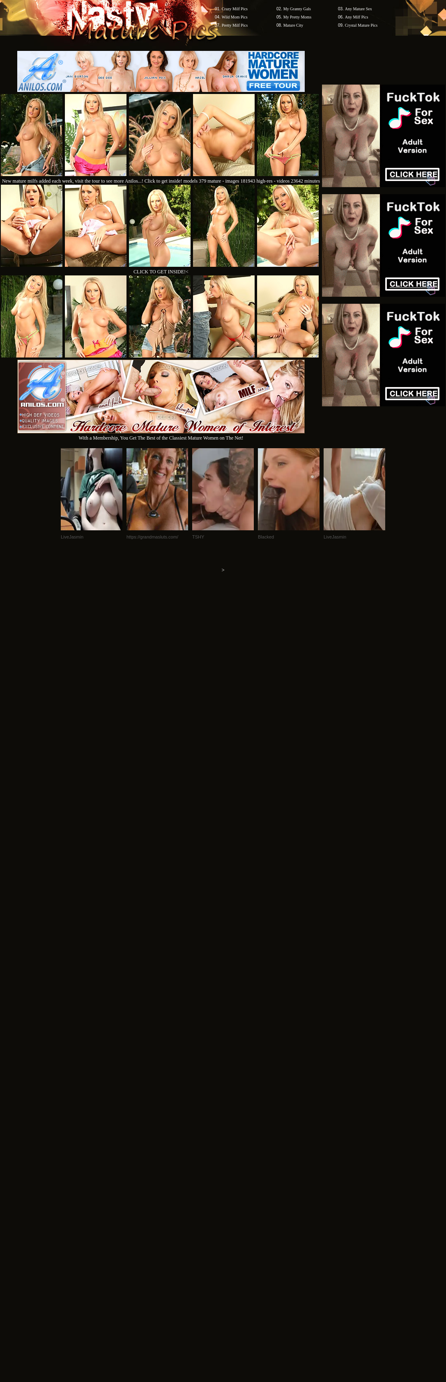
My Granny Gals (297, 9)
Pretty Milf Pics (235, 25)
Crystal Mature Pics (361, 25)
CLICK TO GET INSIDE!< (161, 272)
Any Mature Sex (358, 9)
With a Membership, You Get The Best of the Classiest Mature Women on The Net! (161, 435)
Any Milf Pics (356, 17)
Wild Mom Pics (235, 17)
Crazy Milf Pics (235, 9)
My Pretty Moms (297, 17)
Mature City (293, 25)
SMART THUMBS (237, 1135)
